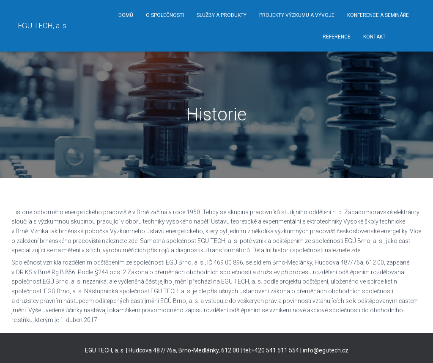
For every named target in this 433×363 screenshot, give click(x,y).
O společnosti (165, 15)
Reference (337, 37)
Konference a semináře (378, 15)
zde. (133, 240)
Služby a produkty (222, 15)
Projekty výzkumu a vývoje (296, 15)
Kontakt (374, 37)
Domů (125, 15)
